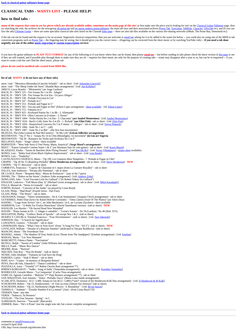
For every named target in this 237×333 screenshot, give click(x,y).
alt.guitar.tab (63, 28)
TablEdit (187, 28)
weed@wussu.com (24, 321)
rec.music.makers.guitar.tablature (92, 28)
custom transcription (67, 43)
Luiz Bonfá (95, 153)
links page (107, 31)
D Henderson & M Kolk (151, 280)
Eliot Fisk (117, 121)
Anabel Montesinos (117, 118)
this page (223, 54)
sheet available (93, 106)
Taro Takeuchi (102, 217)
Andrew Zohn (85, 176)
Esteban (126, 234)
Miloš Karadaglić (109, 182)
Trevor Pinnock (112, 124)
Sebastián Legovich (89, 83)
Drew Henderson (115, 162)
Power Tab (164, 28)
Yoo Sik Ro (81, 150)
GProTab (208, 28)
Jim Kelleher (88, 86)
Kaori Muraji (116, 147)
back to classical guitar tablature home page (25, 2)
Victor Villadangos (105, 150)
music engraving (44, 43)
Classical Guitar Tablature (210, 25)
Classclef (198, 28)
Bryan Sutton (94, 286)
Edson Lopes (114, 106)
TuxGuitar (176, 28)
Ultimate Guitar (23, 31)
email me (129, 37)
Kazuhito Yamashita (111, 269)
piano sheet (125, 150)
